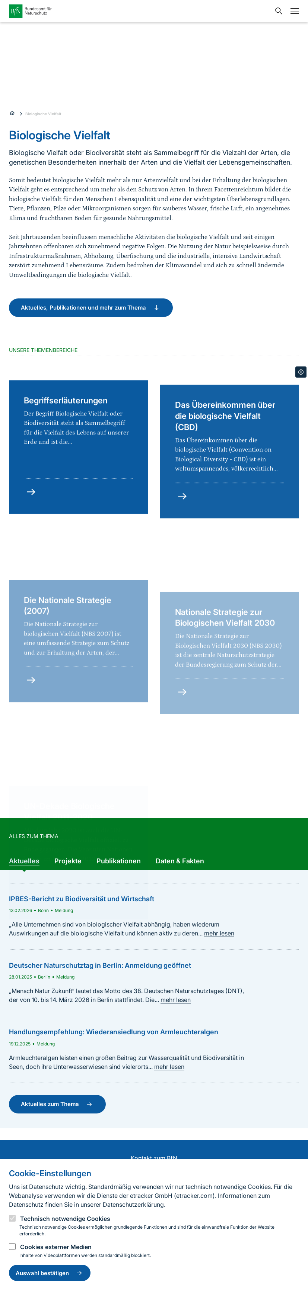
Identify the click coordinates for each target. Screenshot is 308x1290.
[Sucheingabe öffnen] (277, 11)
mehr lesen (219, 933)
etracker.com (194, 1195)
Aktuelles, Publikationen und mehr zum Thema (91, 307)
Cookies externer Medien (56, 1247)
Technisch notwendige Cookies (65, 1218)
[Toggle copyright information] (301, 372)
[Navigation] (292, 11)
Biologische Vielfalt (43, 113)
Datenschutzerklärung (133, 1204)
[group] (24, 861)
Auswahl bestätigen (50, 1272)
